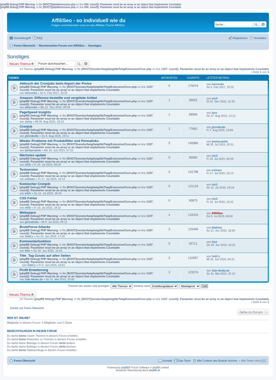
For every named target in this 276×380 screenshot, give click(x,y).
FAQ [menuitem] (39, 38)
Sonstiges (94, 45)
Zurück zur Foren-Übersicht (27, 308)
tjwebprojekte (33, 150)
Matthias (217, 227)
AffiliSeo (217, 213)
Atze (214, 112)
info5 (215, 98)
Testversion (29, 169)
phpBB (125, 367)
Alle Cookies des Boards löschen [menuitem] (217, 360)
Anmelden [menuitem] (260, 38)
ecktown (30, 178)
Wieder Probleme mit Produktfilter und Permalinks (59, 141)
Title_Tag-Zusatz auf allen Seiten (45, 255)
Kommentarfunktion (35, 241)
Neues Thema (19, 63)
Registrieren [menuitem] (240, 38)
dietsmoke (31, 107)
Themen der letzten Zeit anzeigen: (100, 285)
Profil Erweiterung (34, 270)
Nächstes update (33, 155)
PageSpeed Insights (35, 112)
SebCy (29, 236)
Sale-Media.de (34, 279)
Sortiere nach (156, 285)
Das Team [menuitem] (184, 360)
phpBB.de (154, 370)
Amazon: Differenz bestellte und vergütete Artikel (58, 98)
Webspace (28, 212)
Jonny (28, 121)
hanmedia (31, 92)
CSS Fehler (28, 198)
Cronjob (26, 126)
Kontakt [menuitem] (167, 360)
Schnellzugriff (22, 38)
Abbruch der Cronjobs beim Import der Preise (56, 83)
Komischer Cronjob (35, 184)
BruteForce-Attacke (35, 227)
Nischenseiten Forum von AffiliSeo (62, 45)
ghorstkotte (31, 135)
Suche (256, 24)
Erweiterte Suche (263, 24)
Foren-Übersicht (24, 45)
